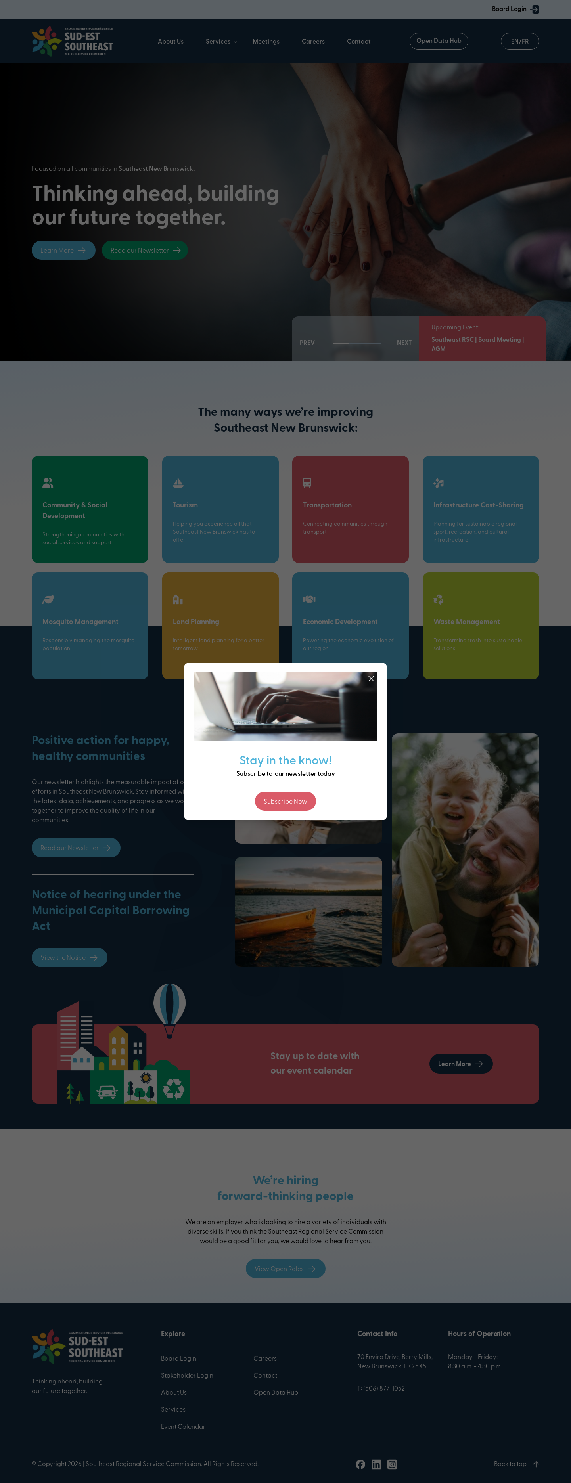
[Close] (371, 678)
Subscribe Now (285, 802)
